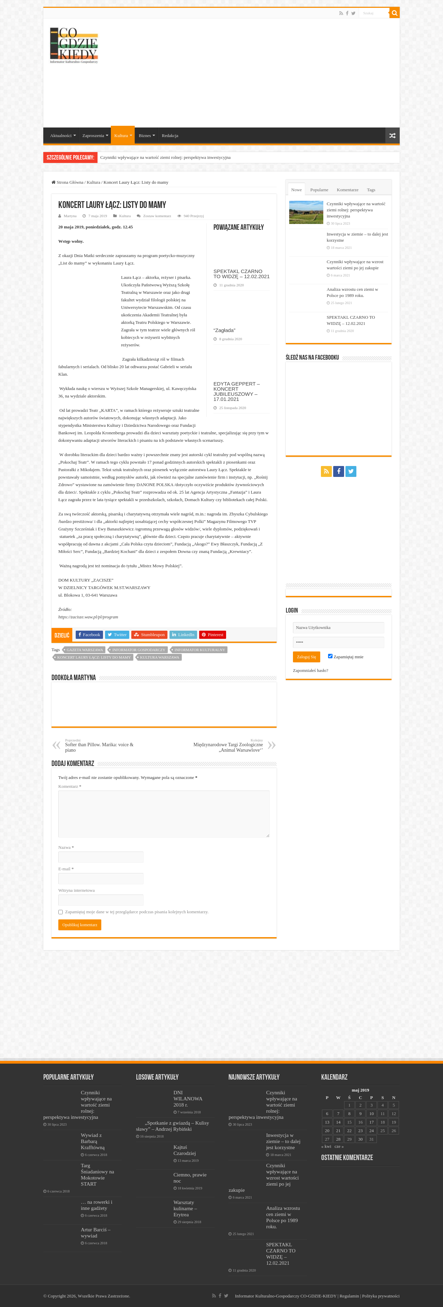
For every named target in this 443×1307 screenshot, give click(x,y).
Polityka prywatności (381, 1295)
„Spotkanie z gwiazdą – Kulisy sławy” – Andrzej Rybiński (172, 1126)
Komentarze (348, 189)
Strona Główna (67, 182)
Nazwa (66, 847)
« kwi (326, 1146)
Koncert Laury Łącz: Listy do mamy (94, 657)
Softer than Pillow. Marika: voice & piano (100, 745)
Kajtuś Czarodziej (185, 1150)
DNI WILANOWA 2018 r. (188, 1099)
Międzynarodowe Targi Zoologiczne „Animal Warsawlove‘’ (228, 745)
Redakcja (170, 135)
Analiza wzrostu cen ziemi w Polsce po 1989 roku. (283, 1217)
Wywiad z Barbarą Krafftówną (93, 1141)
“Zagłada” (224, 330)
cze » (339, 1146)
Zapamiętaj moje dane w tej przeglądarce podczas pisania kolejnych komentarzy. (137, 911)
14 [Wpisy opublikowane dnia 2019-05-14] (338, 1122)
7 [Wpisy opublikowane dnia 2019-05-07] (338, 1113)
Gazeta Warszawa (85, 650)
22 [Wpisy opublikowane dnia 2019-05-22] (349, 1130)
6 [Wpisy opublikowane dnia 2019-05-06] (327, 1113)
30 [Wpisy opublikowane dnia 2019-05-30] (360, 1139)
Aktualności (61, 135)
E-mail (66, 868)
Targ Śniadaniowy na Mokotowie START (97, 1174)
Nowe (296, 189)
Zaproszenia (93, 135)
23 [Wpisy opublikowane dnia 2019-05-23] (360, 1130)
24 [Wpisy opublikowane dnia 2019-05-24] (371, 1130)
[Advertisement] (270, 73)
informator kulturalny (200, 650)
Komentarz (70, 786)
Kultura (121, 135)
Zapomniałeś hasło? (310, 670)
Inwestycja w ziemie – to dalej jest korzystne (283, 1141)
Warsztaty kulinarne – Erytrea (185, 1208)
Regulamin (349, 1295)
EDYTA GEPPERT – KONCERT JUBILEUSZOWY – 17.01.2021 (236, 391)
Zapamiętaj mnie (346, 656)
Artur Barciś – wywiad (95, 1232)
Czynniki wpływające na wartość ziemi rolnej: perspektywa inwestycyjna (165, 157)
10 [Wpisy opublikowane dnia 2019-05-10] (371, 1113)
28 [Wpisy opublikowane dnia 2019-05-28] (338, 1139)
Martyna (70, 216)
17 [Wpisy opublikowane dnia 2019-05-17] (371, 1122)
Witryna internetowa (76, 890)
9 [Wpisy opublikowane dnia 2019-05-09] (360, 1113)
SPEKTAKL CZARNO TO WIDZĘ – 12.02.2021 (241, 273)
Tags (371, 189)
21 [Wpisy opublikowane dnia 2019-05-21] (338, 1130)
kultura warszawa (159, 657)
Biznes (145, 135)
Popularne (319, 189)
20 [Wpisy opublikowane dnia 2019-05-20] (327, 1130)
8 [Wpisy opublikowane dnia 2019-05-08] (349, 1113)
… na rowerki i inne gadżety (96, 1205)
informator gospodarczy (138, 650)
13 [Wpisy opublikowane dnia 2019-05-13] (327, 1122)
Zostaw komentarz (157, 216)
